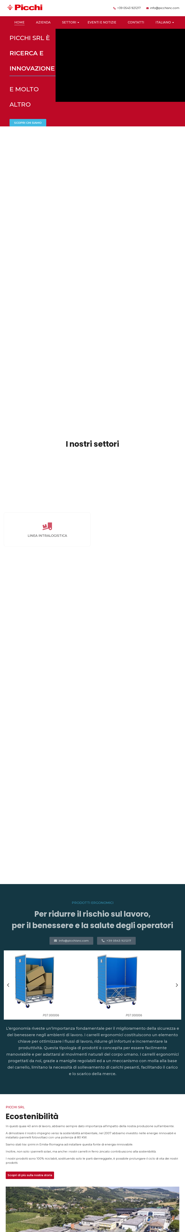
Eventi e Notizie (102, 22)
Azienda (43, 22)
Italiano (164, 22)
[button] (8, 985)
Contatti (136, 22)
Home (19, 22)
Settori (70, 22)
